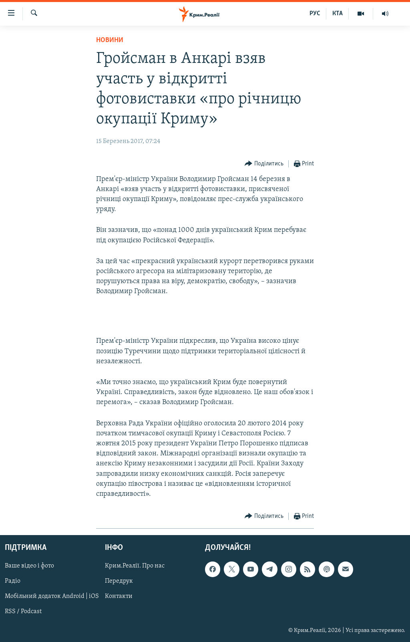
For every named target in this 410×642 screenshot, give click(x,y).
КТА (337, 13)
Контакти (119, 597)
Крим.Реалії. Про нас (135, 566)
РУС (315, 13)
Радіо (12, 581)
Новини (109, 40)
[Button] (264, 164)
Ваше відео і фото (29, 566)
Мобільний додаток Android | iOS (52, 597)
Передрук (119, 581)
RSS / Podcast (23, 612)
